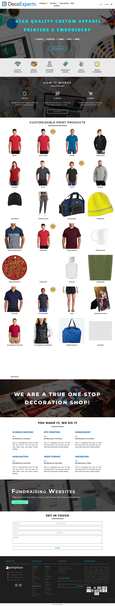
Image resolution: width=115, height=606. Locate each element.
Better (33, 573)
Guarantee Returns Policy (64, 567)
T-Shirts (47, 571)
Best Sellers (35, 569)
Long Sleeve (35, 584)
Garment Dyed (35, 578)
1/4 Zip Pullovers (36, 594)
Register (107, 4)
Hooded (34, 590)
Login (100, 4)
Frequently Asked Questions (65, 569)
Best (33, 574)
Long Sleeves (48, 590)
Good (33, 571)
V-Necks (47, 574)
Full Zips (34, 596)
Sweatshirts (48, 578)
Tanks (33, 580)
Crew (33, 592)
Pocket (33, 582)
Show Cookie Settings (57, 604)
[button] (111, 4)
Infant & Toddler (49, 594)
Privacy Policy (61, 570)
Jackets (46, 580)
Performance (35, 576)
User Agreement (62, 572)
